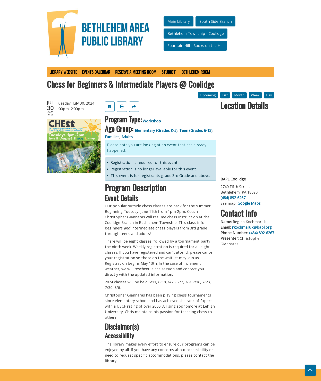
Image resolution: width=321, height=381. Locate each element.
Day (269, 95)
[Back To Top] (310, 370)
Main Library (178, 21)
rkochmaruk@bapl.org (252, 227)
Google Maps (249, 203)
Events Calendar (96, 72)
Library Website (63, 72)
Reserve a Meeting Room (135, 72)
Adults (127, 136)
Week (255, 95)
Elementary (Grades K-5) (156, 130)
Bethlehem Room (196, 72)
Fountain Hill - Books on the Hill (195, 45)
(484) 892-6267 (232, 197)
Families (112, 136)
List (225, 95)
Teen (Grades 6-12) (195, 130)
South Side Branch (215, 21)
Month (239, 95)
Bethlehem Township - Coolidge (195, 33)
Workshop (152, 121)
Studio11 (169, 72)
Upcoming (208, 95)
